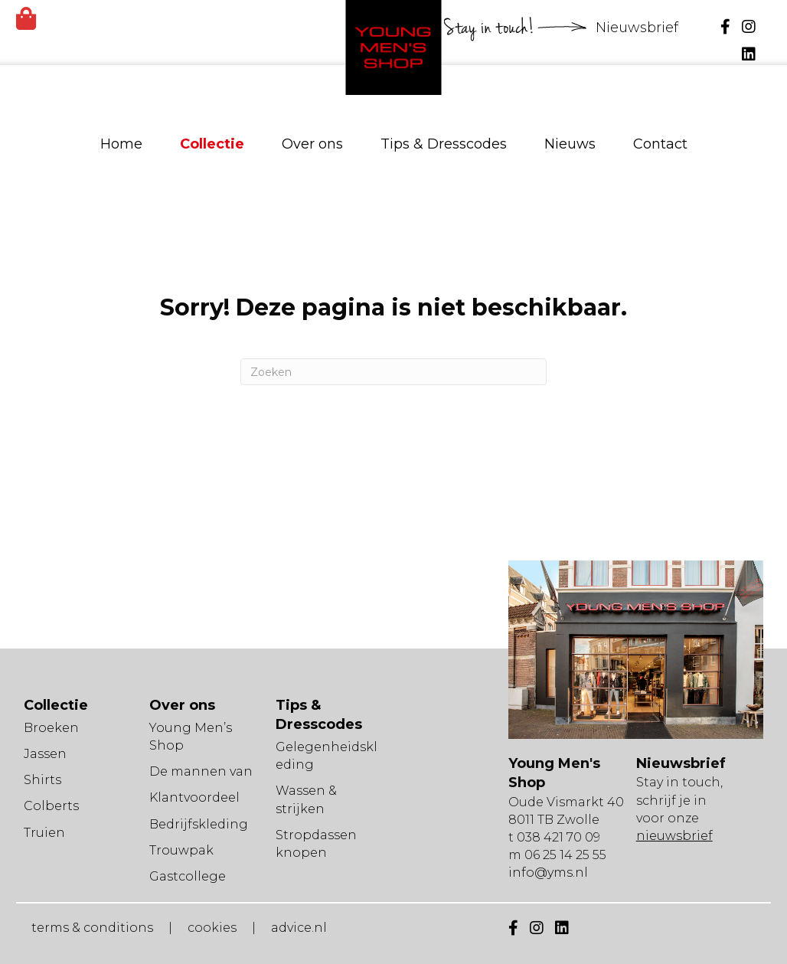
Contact (660, 144)
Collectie (212, 144)
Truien (44, 832)
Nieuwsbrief (639, 27)
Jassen (45, 754)
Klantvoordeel (194, 797)
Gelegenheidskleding (326, 756)
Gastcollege (187, 876)
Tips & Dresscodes (443, 144)
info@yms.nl (548, 872)
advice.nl (299, 927)
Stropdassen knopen (316, 844)
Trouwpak (181, 850)
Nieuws (570, 144)
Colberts (51, 806)
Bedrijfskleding (198, 824)
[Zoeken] (393, 371)
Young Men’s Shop (190, 737)
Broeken (51, 728)
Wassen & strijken (306, 799)
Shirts (42, 780)
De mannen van (201, 771)
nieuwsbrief (674, 835)
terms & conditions (92, 927)
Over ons (312, 144)
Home (121, 144)
